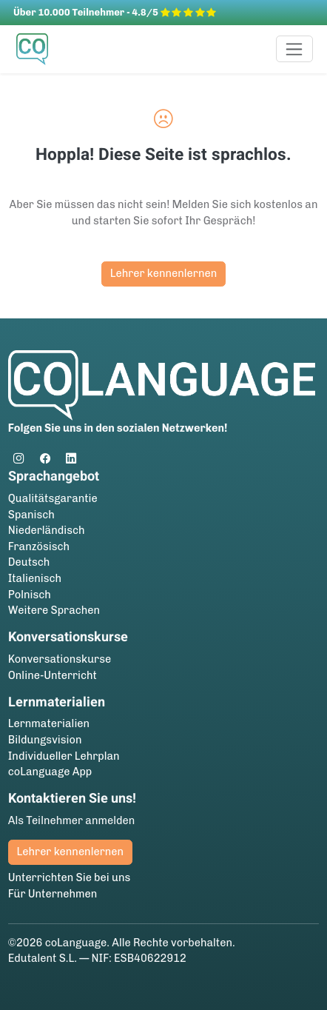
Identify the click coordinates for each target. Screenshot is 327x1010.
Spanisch (31, 514)
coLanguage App (50, 771)
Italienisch (34, 578)
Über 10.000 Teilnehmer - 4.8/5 (114, 12)
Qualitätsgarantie (53, 498)
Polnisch (29, 594)
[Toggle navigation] (295, 49)
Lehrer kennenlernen (163, 273)
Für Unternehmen (53, 893)
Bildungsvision (45, 739)
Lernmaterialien (49, 723)
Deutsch (29, 562)
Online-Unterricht (52, 675)
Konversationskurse (59, 659)
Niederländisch (46, 530)
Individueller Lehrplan (64, 756)
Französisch (39, 546)
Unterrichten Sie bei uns (69, 877)
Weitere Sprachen (54, 610)
